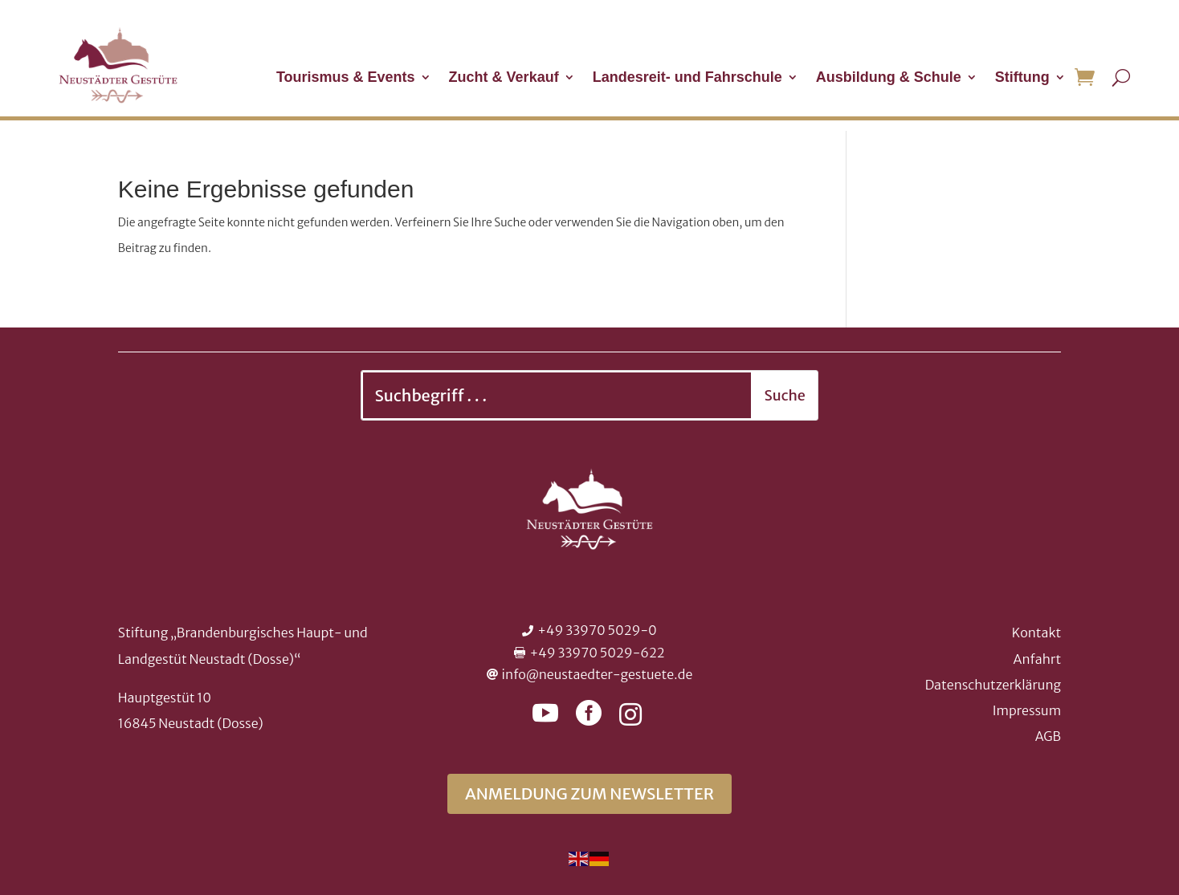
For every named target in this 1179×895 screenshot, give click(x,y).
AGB (1048, 736)
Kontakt (1036, 632)
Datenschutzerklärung (993, 685)
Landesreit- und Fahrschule (687, 78)
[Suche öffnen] (1121, 77)
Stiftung (1022, 78)
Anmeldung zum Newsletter (589, 793)
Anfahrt (1038, 659)
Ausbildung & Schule (888, 78)
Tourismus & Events (345, 78)
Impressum (1027, 710)
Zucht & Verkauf (504, 78)
